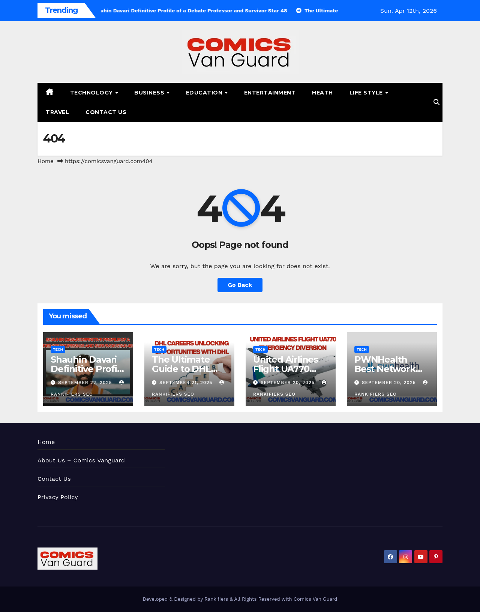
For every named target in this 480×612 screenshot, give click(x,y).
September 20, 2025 (288, 382)
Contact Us (106, 112)
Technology (92, 92)
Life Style (367, 92)
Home (46, 161)
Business (150, 92)
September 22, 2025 (86, 382)
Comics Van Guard (315, 599)
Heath (322, 92)
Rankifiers (216, 599)
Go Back (240, 284)
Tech (58, 349)
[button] (437, 102)
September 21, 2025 (186, 382)
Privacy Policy (58, 497)
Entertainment (270, 92)
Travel (57, 112)
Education (205, 92)
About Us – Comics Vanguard (81, 460)
